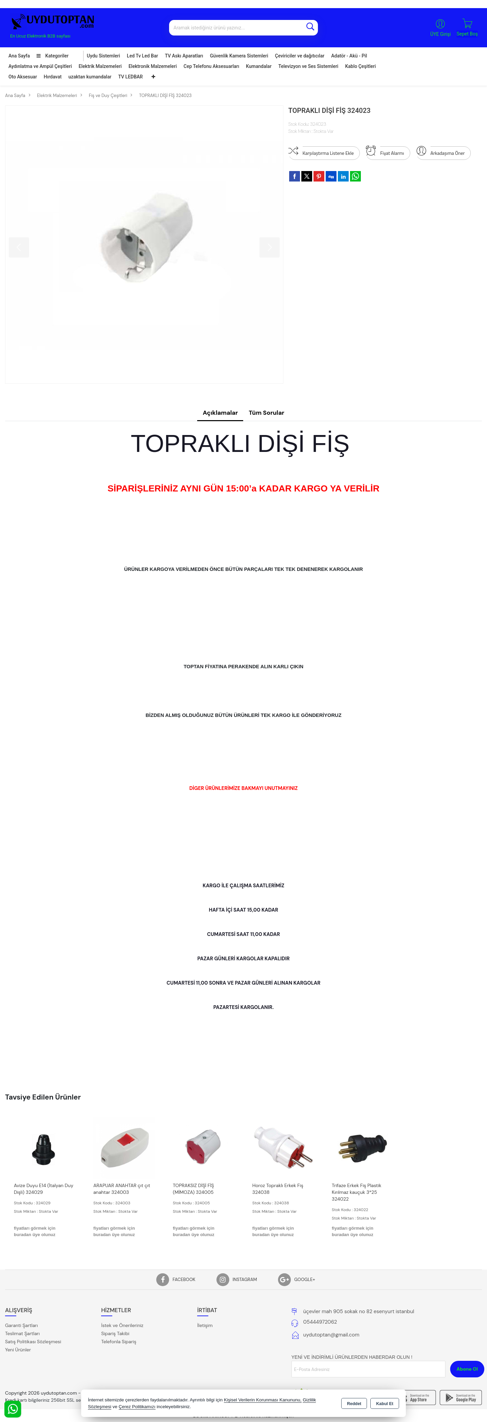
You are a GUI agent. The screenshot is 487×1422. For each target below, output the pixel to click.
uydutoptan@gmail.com (331, 1334)
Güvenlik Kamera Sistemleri (239, 55)
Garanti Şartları (21, 1325)
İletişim (204, 1325)
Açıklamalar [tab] (220, 413)
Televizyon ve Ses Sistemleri (308, 66)
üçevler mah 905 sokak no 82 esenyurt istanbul (358, 1311)
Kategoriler (52, 55)
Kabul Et (384, 1403)
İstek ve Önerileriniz (122, 1325)
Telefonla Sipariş (118, 1342)
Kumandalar (259, 66)
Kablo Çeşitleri (360, 66)
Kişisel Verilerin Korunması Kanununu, (263, 1399)
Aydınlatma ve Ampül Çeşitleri (40, 66)
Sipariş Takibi (115, 1333)
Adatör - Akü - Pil (349, 55)
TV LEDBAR (130, 76)
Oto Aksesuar (22, 76)
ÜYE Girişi (440, 34)
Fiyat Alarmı (385, 151)
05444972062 (320, 1322)
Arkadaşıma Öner (440, 151)
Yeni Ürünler (18, 1350)
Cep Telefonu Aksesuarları (211, 66)
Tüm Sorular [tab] (266, 413)
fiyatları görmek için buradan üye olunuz (34, 1231)
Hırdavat (53, 76)
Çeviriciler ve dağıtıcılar (299, 55)
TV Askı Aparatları (184, 55)
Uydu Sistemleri (103, 55)
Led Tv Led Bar (142, 55)
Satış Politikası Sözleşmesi (33, 1342)
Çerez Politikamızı (137, 1406)
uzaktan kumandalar (89, 76)
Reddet (354, 1403)
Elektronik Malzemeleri (153, 66)
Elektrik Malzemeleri (100, 66)
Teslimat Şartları (22, 1333)
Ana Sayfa (19, 55)
